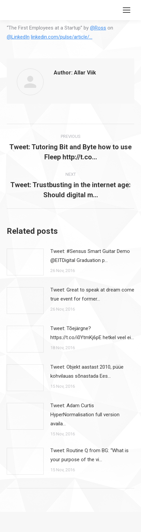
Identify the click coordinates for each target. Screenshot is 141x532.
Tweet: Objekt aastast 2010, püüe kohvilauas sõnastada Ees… (87, 371)
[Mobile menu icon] (127, 10)
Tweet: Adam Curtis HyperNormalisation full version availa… (85, 415)
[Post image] (25, 262)
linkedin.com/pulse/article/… (61, 37)
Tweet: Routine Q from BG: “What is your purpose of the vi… (89, 455)
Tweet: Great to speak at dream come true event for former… (92, 294)
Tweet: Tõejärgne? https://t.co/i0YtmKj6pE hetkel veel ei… (92, 332)
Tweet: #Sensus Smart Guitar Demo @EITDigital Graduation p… (90, 255)
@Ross (98, 28)
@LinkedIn (18, 37)
